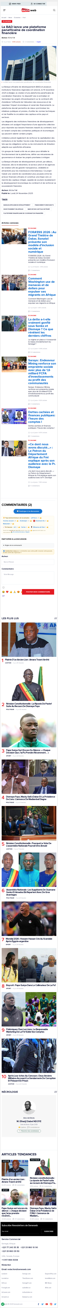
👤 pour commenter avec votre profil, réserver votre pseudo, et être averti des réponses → (28, 551)
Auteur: (28, 560)
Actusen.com (6, 1292)
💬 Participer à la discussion (28, 511)
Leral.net (4, 1274)
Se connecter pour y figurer (20, 532)
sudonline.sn (26, 1288)
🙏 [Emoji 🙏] (14, 592)
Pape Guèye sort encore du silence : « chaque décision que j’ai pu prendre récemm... (14, 1212)
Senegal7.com (27, 1283)
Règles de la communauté (13, 545)
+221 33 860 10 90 (29, 1247)
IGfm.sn (4, 1283)
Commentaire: (28, 576)
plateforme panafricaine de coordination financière (23, 213)
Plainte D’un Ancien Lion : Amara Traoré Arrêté (27, 659)
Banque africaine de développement (17, 205)
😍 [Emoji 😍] (18, 592)
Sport (8, 756)
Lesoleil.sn (5, 1278)
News (10, 17)
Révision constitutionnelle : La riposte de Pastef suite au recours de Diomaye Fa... (43, 1180)
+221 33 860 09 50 (10, 1251)
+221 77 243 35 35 (10, 1247)
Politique (10, 709)
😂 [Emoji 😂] (3, 592)
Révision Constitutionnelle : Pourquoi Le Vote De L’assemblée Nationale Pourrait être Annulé (28, 844)
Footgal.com (6, 1288)
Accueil (4, 17)
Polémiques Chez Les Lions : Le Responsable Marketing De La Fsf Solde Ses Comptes (27, 1030)
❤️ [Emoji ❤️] (7, 592)
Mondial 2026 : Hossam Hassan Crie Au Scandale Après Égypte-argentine (29, 940)
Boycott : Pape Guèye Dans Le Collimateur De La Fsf (31, 985)
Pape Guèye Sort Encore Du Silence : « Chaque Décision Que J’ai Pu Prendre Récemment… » (28, 751)
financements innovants (44, 205)
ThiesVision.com (27, 1278)
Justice (8, 663)
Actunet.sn (5, 1297)
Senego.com (26, 1274)
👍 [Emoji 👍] (11, 592)
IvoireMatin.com (50, 1278)
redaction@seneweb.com (19, 1269)
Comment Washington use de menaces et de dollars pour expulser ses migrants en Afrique (42, 286)
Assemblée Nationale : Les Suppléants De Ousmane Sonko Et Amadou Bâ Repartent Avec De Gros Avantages (30, 892)
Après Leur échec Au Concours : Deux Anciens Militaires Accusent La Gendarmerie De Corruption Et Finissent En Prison (32, 1078)
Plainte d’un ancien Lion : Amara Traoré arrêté (13, 1180)
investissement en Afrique (13, 209)
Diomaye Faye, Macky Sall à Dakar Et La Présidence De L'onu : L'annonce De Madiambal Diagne (30, 798)
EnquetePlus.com (50, 1274)
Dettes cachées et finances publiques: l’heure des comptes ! (41, 416)
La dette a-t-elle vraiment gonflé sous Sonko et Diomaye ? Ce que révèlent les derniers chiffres (40, 327)
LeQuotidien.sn (27, 1292)
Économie (17, 17)
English (39, 42)
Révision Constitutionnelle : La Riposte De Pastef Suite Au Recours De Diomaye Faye (29, 705)
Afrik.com (48, 1288)
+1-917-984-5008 (10, 1260)
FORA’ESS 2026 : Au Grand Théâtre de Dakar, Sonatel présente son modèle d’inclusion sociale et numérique (42, 242)
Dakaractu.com (27, 1297)
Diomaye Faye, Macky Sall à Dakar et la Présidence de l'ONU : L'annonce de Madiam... (43, 1212)
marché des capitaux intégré (39, 209)
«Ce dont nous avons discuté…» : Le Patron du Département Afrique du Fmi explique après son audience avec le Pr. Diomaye (42, 456)
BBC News (48, 1283)
